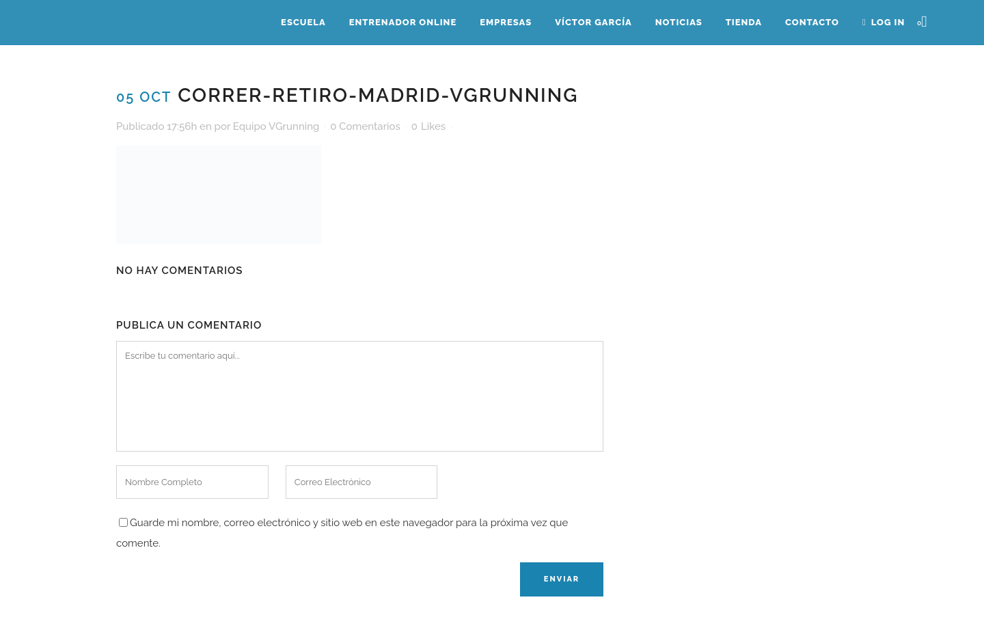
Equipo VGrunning (276, 126)
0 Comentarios (365, 126)
